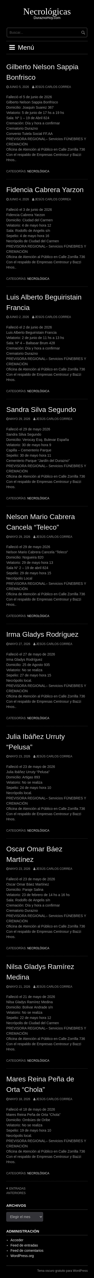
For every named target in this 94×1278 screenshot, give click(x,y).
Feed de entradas (24, 1245)
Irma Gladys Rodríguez (42, 634)
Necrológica (38, 171)
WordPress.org (22, 1256)
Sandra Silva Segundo (41, 409)
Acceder (17, 1240)
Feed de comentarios (27, 1251)
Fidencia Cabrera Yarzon (45, 190)
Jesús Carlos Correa (53, 87)
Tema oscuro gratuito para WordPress (62, 1271)
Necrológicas (47, 11)
